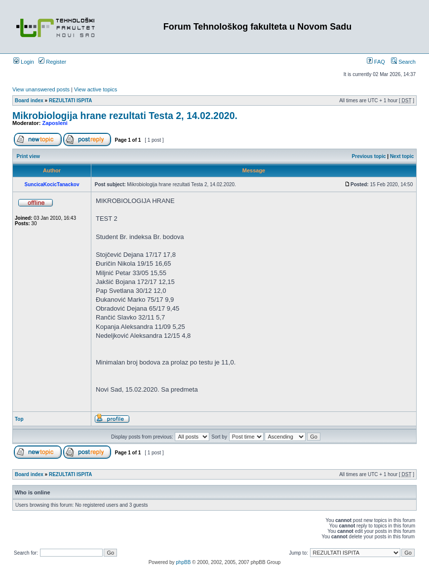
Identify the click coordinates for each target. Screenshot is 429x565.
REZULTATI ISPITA (70, 100)
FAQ (376, 62)
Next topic (402, 156)
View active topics (95, 89)
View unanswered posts (41, 89)
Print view (28, 156)
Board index (29, 100)
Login (23, 62)
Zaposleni (55, 123)
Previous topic (369, 156)
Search (403, 62)
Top (19, 419)
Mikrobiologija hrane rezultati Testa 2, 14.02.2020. (124, 115)
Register (52, 62)
